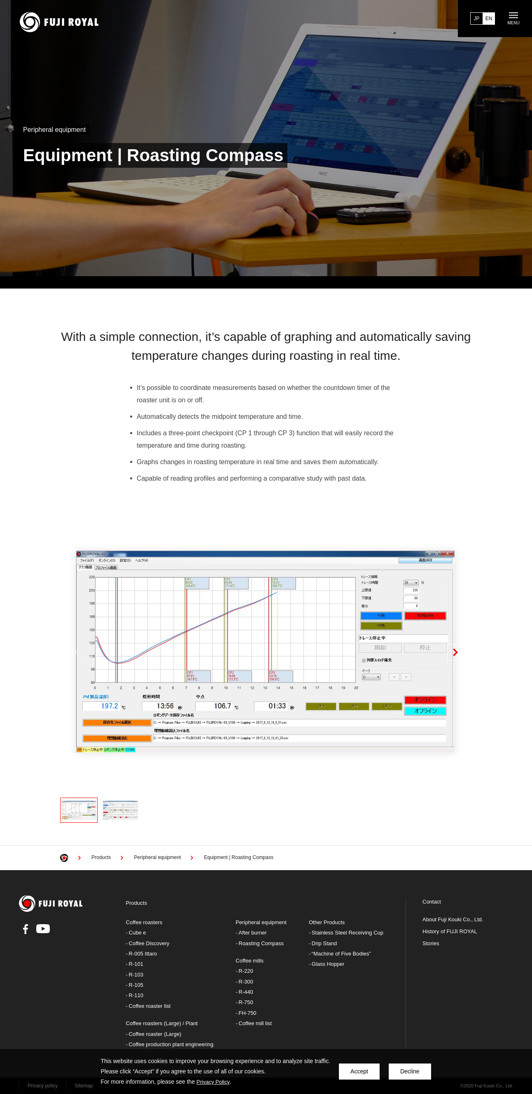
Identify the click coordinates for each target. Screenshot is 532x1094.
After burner (252, 933)
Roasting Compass (261, 943)
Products (136, 903)
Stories (430, 943)
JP (476, 18)
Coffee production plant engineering (171, 1044)
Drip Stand (324, 943)
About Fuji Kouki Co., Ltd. (452, 920)
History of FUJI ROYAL (449, 931)
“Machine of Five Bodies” (341, 954)
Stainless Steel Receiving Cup (347, 933)
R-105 (136, 985)
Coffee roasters (144, 922)
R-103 (136, 975)
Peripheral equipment (261, 922)
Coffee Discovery (149, 943)
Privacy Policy (213, 1082)
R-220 (245, 971)
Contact (431, 902)
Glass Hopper (328, 964)
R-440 (245, 992)
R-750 (245, 1002)
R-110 (136, 995)
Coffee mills (250, 961)
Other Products (327, 922)
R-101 (136, 964)
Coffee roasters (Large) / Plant (162, 1023)
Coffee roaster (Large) (155, 1034)
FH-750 (247, 1013)
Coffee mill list (255, 1023)
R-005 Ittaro (143, 954)
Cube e (137, 933)
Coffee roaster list (150, 1006)
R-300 (245, 982)
